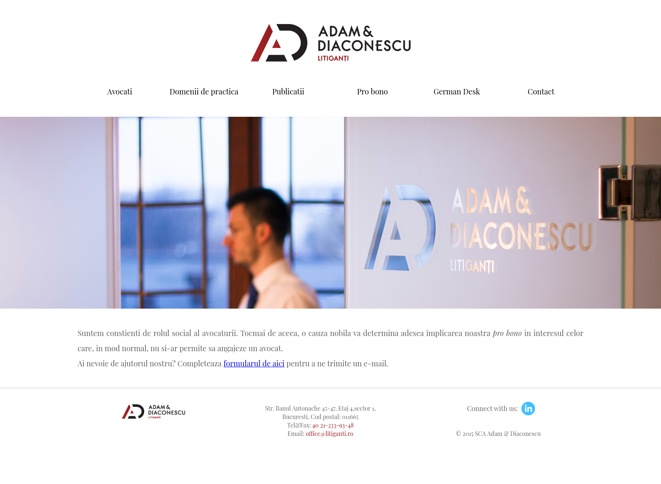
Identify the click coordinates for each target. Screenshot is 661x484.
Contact (541, 91)
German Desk (457, 91)
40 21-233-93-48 (333, 425)
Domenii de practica (203, 91)
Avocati (119, 91)
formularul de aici (254, 363)
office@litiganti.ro (329, 434)
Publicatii (288, 91)
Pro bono (372, 91)
